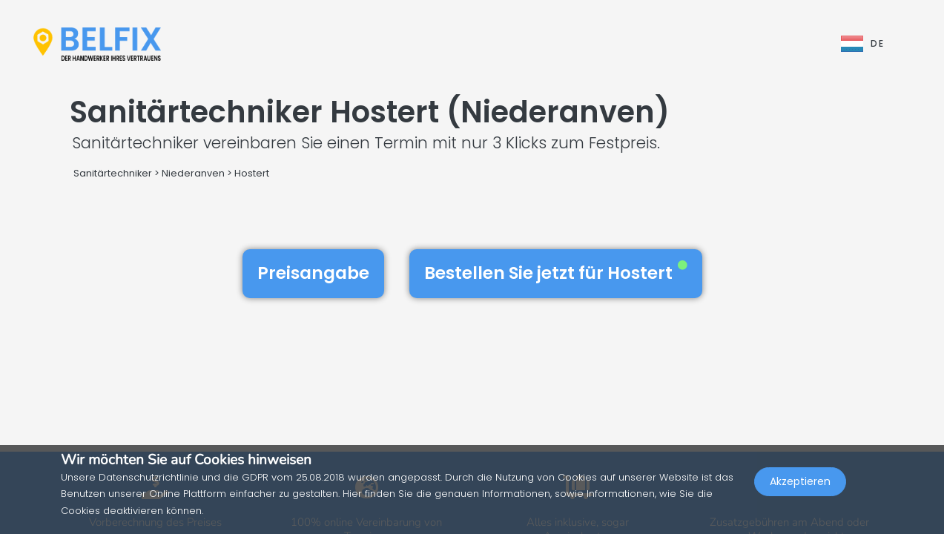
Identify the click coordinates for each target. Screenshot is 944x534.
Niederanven (193, 173)
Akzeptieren (800, 501)
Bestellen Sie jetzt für (555, 273)
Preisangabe (313, 273)
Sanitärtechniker (112, 173)
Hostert (251, 173)
